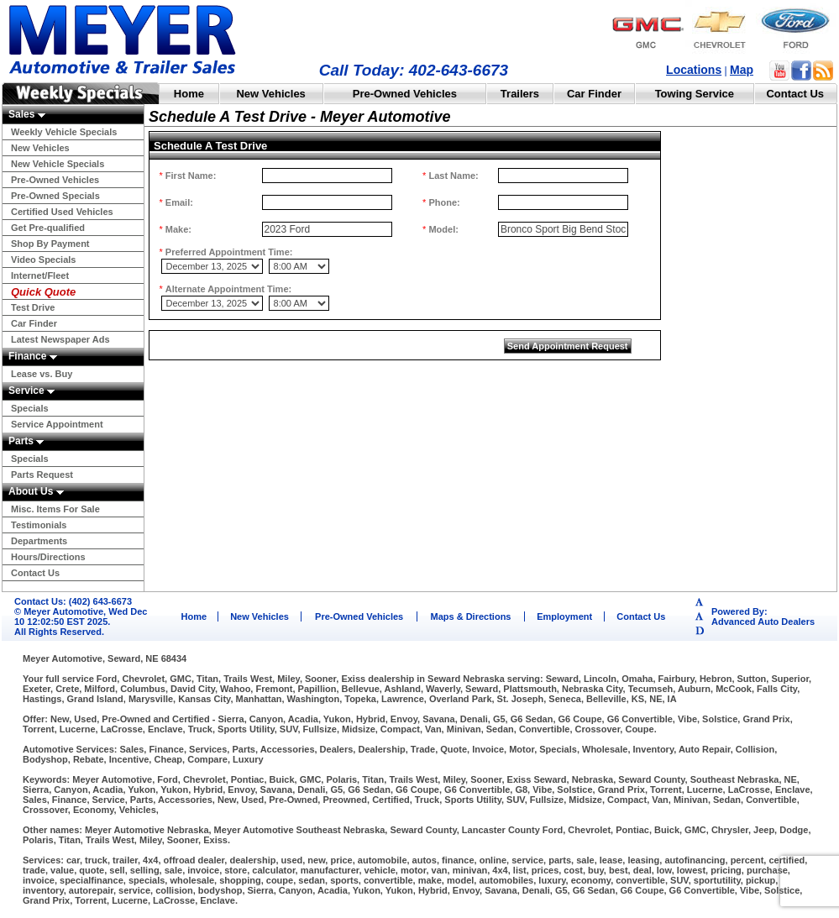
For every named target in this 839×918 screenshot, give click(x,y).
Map (741, 69)
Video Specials (43, 259)
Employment (564, 616)
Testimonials (38, 525)
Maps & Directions (471, 616)
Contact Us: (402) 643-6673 (73, 601)
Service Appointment (57, 424)
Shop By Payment (50, 244)
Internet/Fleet (40, 275)
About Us (36, 491)
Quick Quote (43, 292)
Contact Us (795, 93)
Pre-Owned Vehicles (405, 93)
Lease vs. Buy (41, 374)
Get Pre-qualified (48, 228)
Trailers (520, 93)
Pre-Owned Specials (55, 196)
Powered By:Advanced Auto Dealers (763, 616)
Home (189, 93)
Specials (30, 408)
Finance (32, 356)
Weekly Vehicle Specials (64, 132)
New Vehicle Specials (57, 164)
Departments (39, 541)
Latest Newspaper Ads (60, 339)
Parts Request (42, 474)
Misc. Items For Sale (55, 509)
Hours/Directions (48, 557)
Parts (26, 441)
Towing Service (694, 93)
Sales (26, 114)
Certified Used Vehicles (62, 212)
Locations (693, 69)
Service (31, 390)
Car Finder (594, 93)
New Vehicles (270, 93)
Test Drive (33, 307)
